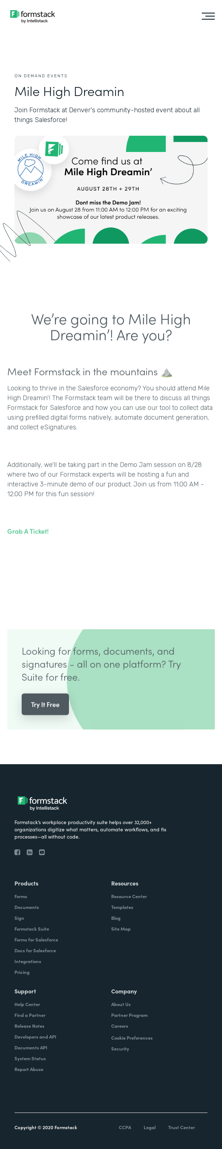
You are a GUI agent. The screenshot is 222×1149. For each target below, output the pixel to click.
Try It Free (45, 715)
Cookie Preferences (132, 1037)
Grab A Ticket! (28, 542)
